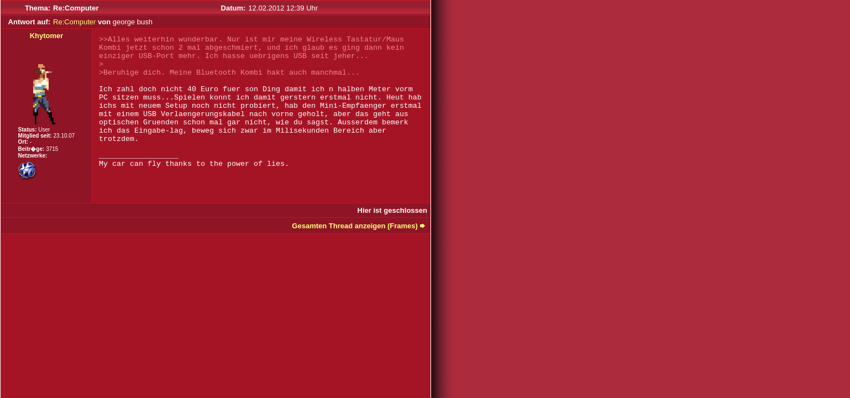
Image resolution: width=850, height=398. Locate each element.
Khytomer (47, 36)
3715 (52, 149)
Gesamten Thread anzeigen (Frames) (355, 226)
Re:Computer (74, 22)
